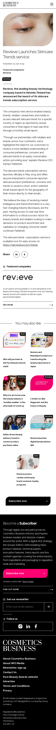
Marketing (6, 79)
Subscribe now (18, 501)
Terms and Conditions (16, 686)
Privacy (7, 690)
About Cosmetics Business (19, 658)
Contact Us (10, 672)
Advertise (9, 681)
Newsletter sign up (14, 667)
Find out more (11, 589)
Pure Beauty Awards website (20, 677)
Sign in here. (28, 581)
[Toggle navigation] (52, 4)
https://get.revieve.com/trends (20, 245)
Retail (23, 334)
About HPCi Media (13, 663)
